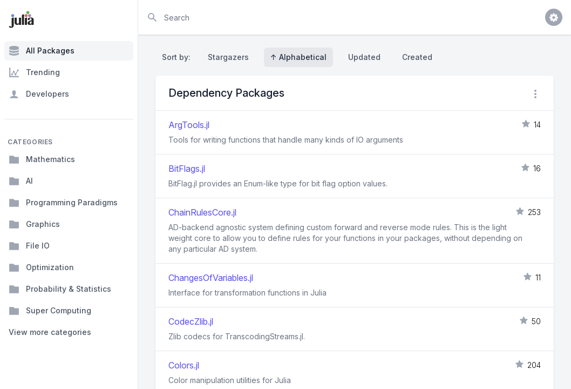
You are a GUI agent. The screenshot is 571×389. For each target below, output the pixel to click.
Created (417, 57)
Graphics (34, 224)
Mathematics (42, 159)
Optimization (41, 267)
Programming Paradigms (63, 202)
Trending (34, 72)
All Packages (41, 50)
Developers (39, 94)
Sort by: (178, 57)
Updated (364, 57)
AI (21, 181)
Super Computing (50, 310)
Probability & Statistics (60, 289)
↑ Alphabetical (298, 57)
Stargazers (228, 57)
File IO (29, 245)
